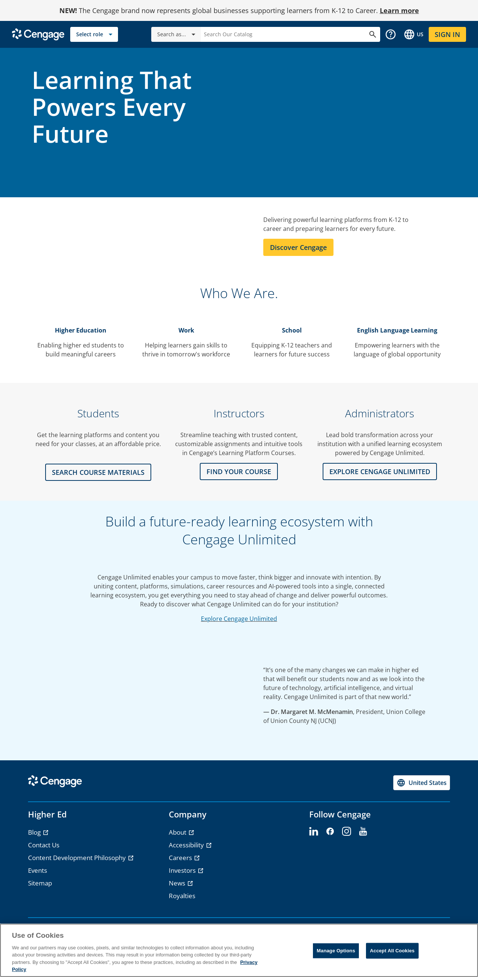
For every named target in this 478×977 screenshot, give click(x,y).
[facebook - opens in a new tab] (330, 831)
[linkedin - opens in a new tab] (313, 831)
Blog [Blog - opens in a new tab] (35, 832)
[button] (390, 34)
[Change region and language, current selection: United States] (413, 34)
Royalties (182, 895)
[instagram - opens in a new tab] (346, 831)
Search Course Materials (98, 472)
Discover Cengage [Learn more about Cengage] (298, 247)
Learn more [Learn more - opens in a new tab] (399, 10)
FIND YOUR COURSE (239, 471)
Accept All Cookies (392, 950)
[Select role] (94, 34)
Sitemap (40, 883)
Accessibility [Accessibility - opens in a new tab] (187, 845)
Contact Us (43, 845)
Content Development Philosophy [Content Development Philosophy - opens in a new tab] (77, 857)
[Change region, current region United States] (421, 782)
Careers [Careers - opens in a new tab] (181, 857)
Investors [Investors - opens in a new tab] (183, 870)
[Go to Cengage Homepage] (38, 33)
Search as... (177, 34)
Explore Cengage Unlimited (239, 619)
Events (37, 870)
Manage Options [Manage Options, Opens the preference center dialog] (336, 950)
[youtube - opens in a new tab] (362, 831)
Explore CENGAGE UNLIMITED (379, 471)
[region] (239, 950)
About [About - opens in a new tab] (178, 832)
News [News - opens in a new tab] (178, 883)
